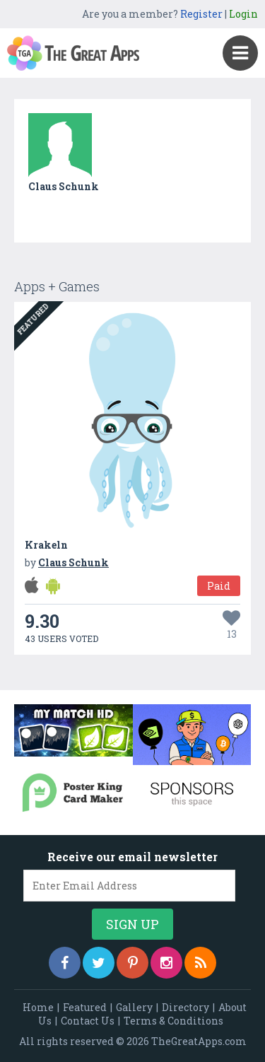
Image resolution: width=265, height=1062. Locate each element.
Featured (85, 1007)
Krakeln (46, 545)
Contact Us (87, 1020)
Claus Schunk (63, 186)
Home (38, 1007)
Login (243, 14)
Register (201, 14)
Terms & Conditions (173, 1020)
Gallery (134, 1007)
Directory (185, 1007)
